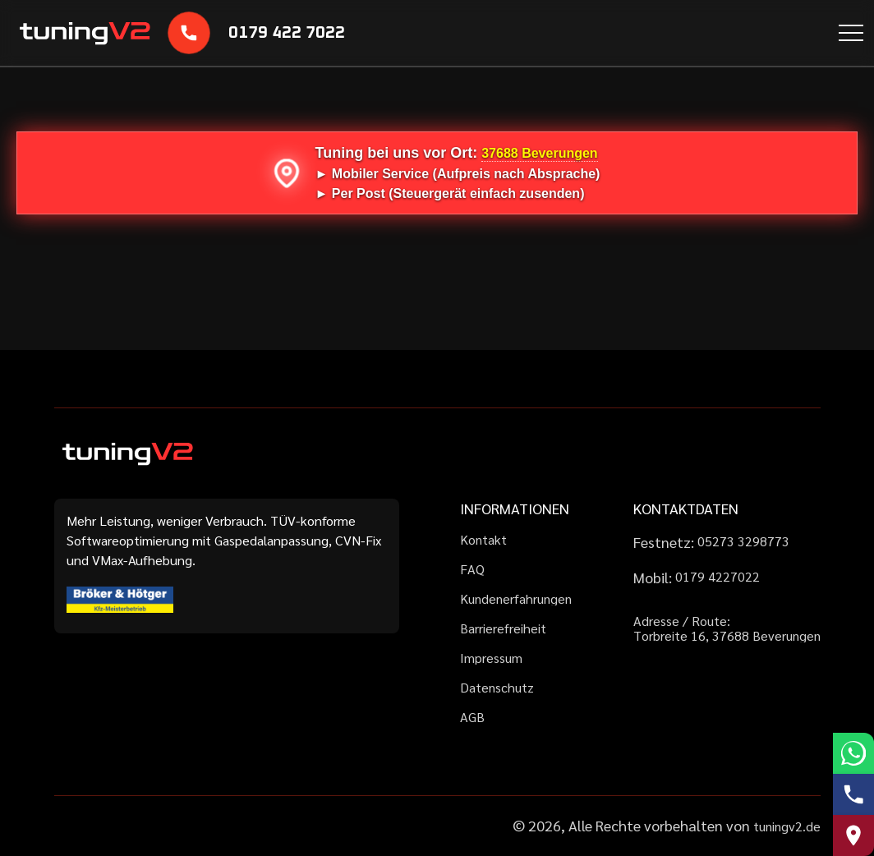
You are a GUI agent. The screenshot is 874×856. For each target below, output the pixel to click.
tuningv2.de (787, 826)
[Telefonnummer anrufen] (853, 794)
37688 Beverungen (539, 153)
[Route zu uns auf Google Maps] (853, 835)
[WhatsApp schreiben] (853, 753)
